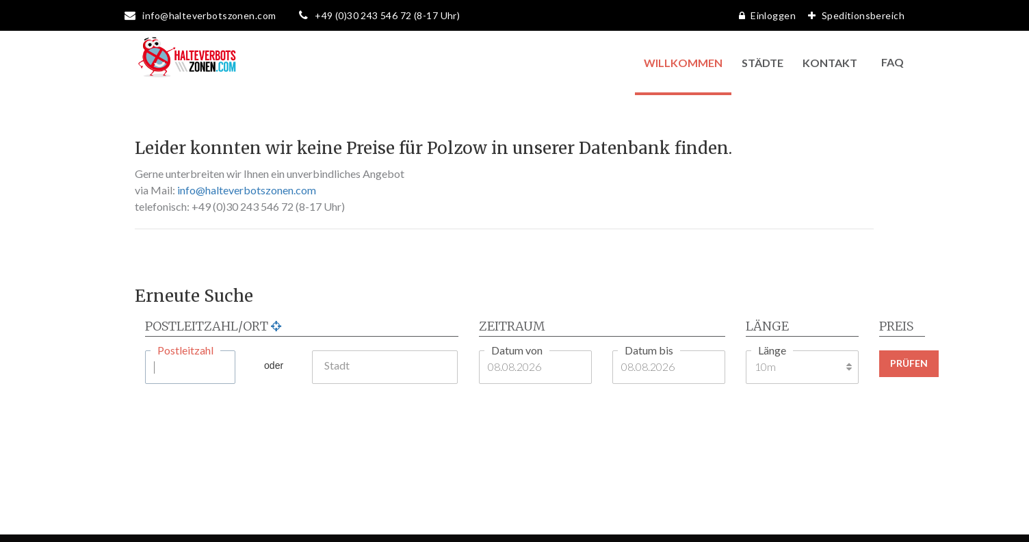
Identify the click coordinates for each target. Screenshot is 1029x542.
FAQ (892, 61)
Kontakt (830, 62)
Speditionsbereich (852, 15)
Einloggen (764, 15)
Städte (762, 62)
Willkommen (683, 62)
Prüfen (909, 363)
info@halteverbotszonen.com (246, 189)
